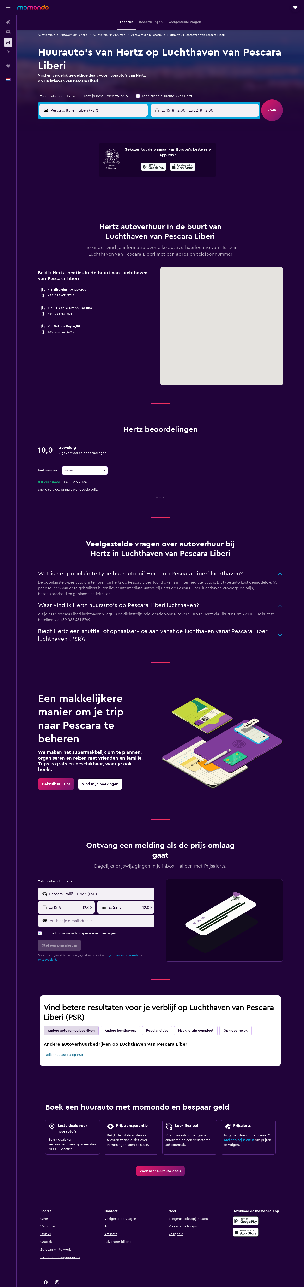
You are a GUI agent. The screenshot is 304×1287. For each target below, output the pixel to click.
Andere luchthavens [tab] (120, 1018)
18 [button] (86, 190)
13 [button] (109, 178)
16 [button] (144, 178)
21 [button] (121, 190)
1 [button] (132, 155)
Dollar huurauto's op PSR (64, 1043)
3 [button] (75, 167)
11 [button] (86, 178)
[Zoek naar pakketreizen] (8, 52)
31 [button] (75, 213)
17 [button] (75, 190)
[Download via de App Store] (246, 1220)
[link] (56, 772)
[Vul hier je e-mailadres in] (101, 909)
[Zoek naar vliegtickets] (8, 22)
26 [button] (98, 201)
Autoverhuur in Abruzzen (109, 34)
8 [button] (133, 167)
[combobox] (56, 96)
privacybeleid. (47, 947)
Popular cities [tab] (157, 1018)
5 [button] (98, 167)
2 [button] (144, 155)
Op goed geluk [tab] (236, 1018)
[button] (8, 7)
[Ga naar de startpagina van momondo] (33, 7)
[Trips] (8, 66)
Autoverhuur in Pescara (146, 34)
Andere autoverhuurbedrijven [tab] (71, 1018)
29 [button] (132, 201)
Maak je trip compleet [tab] (195, 1018)
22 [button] (132, 190)
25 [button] (86, 201)
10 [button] (75, 178)
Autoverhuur (46, 34)
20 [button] (109, 190)
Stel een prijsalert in (239, 1128)
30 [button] (144, 201)
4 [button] (86, 167)
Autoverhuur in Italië (73, 34)
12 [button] (98, 178)
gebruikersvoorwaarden (124, 943)
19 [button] (98, 190)
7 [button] (121, 167)
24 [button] (75, 201)
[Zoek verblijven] (8, 32)
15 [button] (132, 178)
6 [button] (110, 167)
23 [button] (144, 190)
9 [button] (144, 167)
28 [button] (121, 201)
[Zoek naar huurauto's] (8, 42)
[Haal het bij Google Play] (246, 1208)
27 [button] (110, 201)
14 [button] (121, 178)
